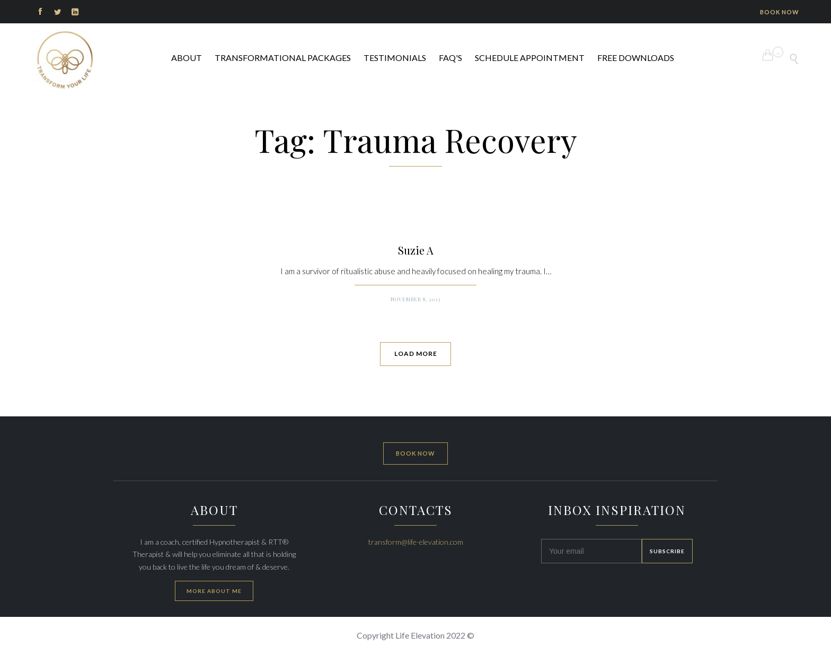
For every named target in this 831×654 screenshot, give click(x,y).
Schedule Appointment (530, 58)
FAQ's (450, 58)
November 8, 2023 (415, 299)
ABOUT (186, 58)
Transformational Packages (283, 58)
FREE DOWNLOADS (635, 58)
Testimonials (395, 58)
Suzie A (416, 250)
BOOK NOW (779, 11)
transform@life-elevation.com (415, 541)
